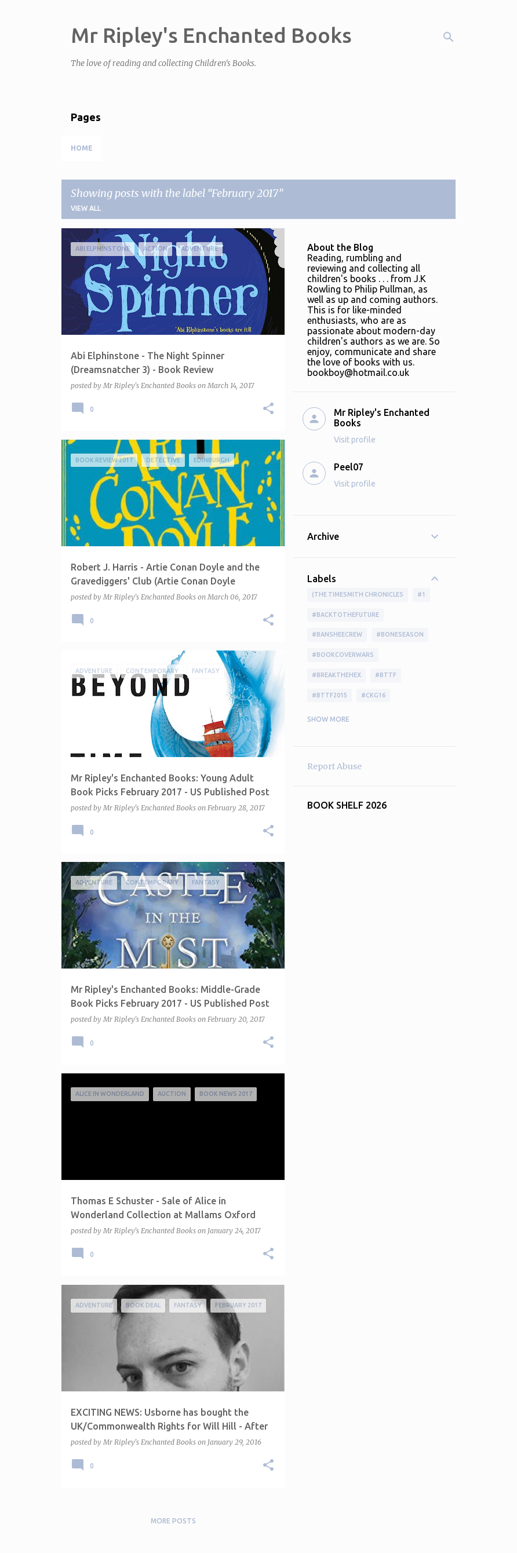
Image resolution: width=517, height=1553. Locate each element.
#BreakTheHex (336, 674)
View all (86, 208)
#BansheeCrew (337, 634)
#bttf (385, 674)
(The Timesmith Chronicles (357, 594)
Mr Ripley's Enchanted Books (211, 35)
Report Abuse (334, 766)
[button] (268, 409)
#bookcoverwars (343, 654)
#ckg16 (373, 695)
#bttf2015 (329, 695)
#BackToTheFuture (345, 614)
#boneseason (400, 634)
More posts (173, 1521)
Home (82, 148)
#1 (421, 594)
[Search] (449, 37)
